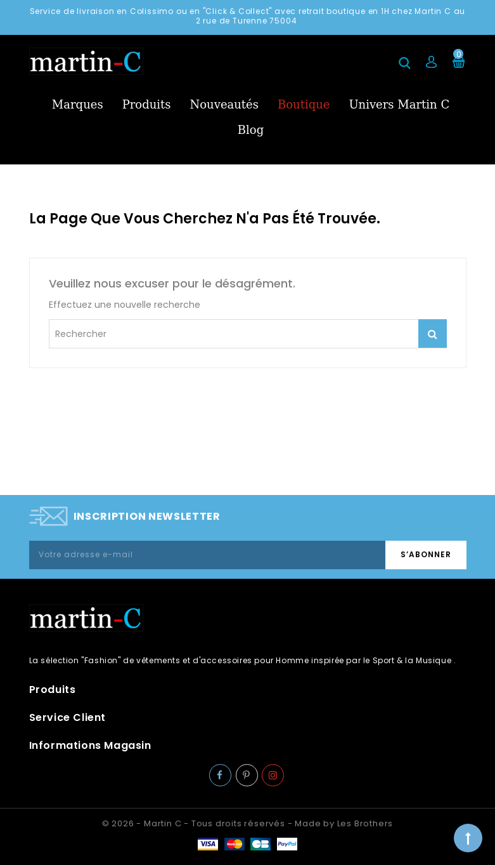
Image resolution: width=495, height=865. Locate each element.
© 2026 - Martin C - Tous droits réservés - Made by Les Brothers (247, 823)
